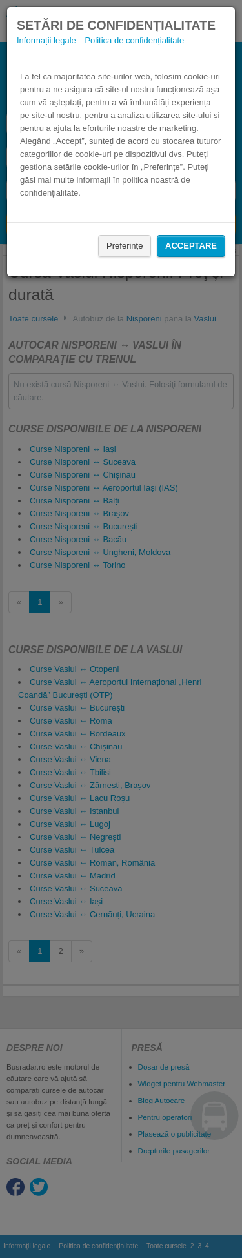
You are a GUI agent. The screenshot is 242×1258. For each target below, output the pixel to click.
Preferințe (124, 245)
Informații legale (46, 40)
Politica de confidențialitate (134, 40)
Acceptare (191, 245)
